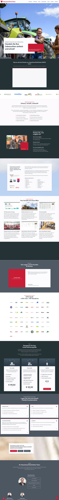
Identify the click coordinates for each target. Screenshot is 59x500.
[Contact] (57, 498)
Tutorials (56, 1)
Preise (39, 1)
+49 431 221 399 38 (34, 480)
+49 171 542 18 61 (34, 478)
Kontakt (52, 1)
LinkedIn (34, 485)
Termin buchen (34, 487)
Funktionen (30, 1)
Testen (48, 1)
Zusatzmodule (44, 1)
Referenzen (35, 1)
